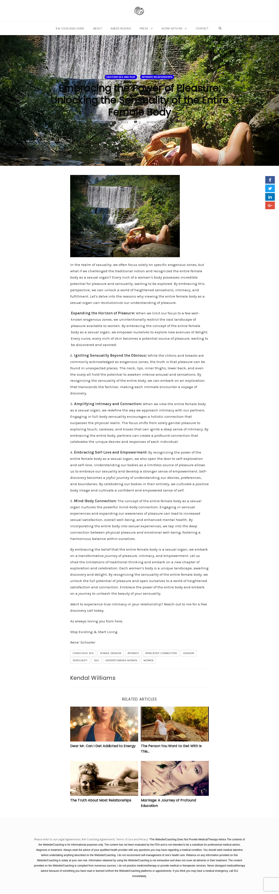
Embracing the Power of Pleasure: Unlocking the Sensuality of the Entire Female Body (139, 100)
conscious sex (83, 653)
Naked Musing (121, 28)
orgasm (188, 653)
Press (144, 28)
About (97, 28)
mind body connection (161, 653)
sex (96, 660)
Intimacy (133, 653)
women (148, 660)
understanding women (121, 660)
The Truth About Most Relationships (100, 800)
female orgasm (110, 653)
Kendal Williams (93, 678)
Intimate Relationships (157, 77)
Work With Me (172, 28)
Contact (202, 28)
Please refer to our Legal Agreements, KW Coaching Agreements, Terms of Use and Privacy (91, 839)
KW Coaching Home (70, 28)
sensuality (80, 660)
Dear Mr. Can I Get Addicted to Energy (103, 745)
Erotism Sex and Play (121, 77)
